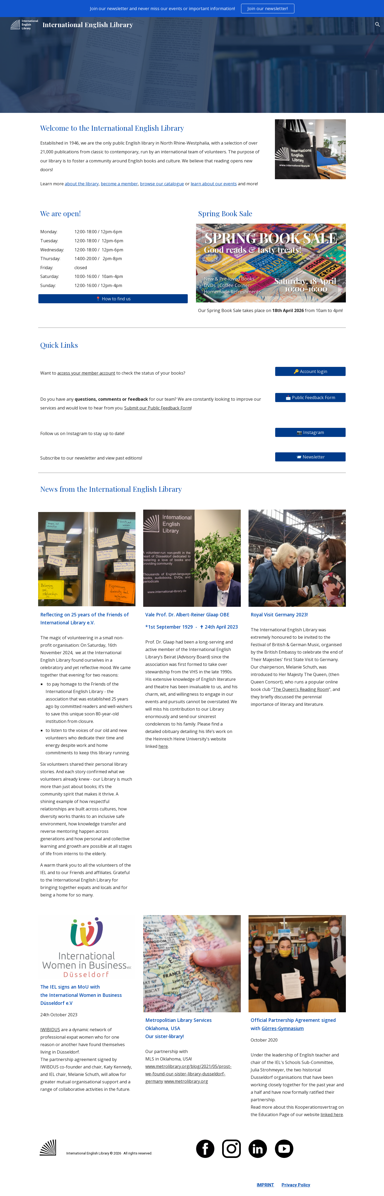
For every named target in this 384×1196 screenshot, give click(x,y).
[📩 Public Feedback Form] (310, 397)
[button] (377, 24)
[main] (152, 154)
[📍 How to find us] (113, 299)
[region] (192, 8)
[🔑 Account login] (310, 371)
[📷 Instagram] (310, 432)
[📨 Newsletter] (310, 457)
